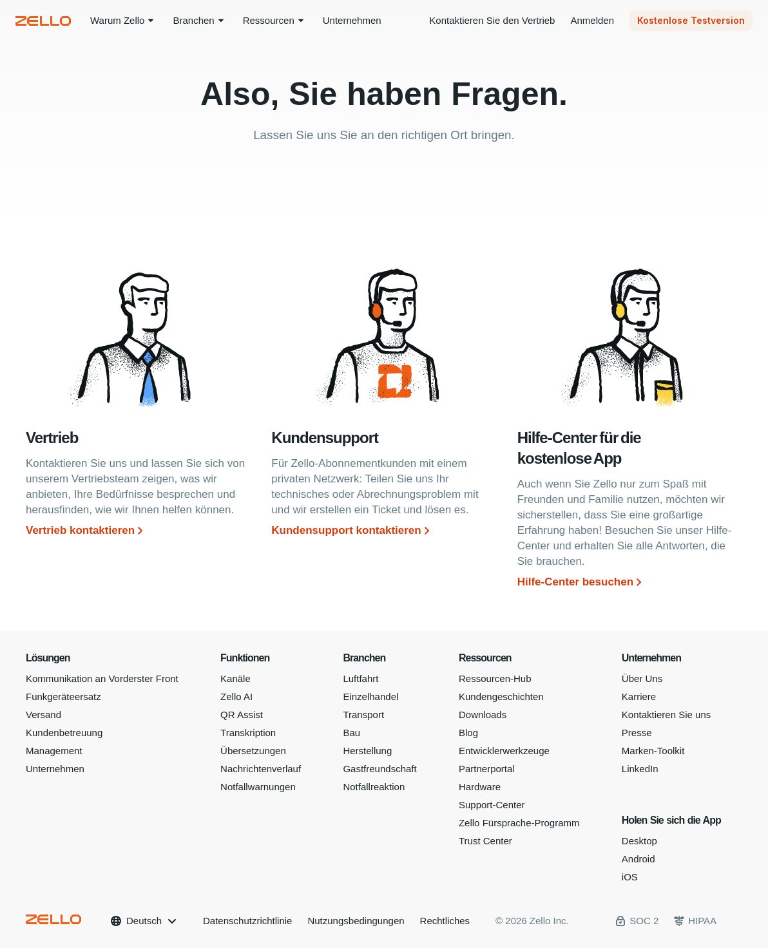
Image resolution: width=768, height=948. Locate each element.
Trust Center (485, 840)
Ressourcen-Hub (495, 678)
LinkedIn (640, 768)
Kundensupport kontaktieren (346, 530)
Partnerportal (487, 768)
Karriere (639, 696)
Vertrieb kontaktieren (80, 530)
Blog (468, 732)
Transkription (248, 732)
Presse (637, 732)
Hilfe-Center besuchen (575, 582)
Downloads (482, 714)
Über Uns (642, 678)
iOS (630, 876)
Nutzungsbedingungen (355, 920)
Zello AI (236, 696)
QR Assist (241, 714)
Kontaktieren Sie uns (666, 714)
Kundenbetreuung (64, 732)
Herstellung (367, 750)
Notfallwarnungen (258, 786)
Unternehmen (55, 768)
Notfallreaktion (374, 786)
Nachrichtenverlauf (260, 768)
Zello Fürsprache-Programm (519, 822)
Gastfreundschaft (379, 768)
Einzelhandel (370, 696)
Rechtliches (445, 920)
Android (638, 858)
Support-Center (492, 804)
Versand (43, 714)
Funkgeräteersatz (63, 696)
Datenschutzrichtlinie (247, 920)
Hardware (480, 786)
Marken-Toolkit (653, 750)
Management (54, 750)
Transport (363, 714)
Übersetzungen (253, 750)
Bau (351, 732)
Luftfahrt (360, 678)
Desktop (639, 840)
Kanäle (235, 678)
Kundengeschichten (501, 696)
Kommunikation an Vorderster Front (102, 678)
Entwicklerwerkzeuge (504, 750)
